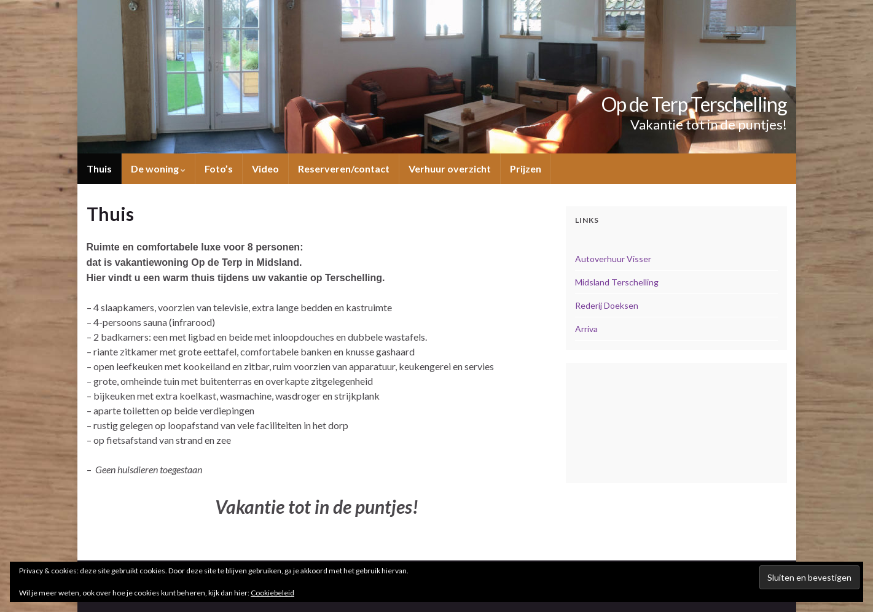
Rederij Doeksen (606, 305)
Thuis (99, 168)
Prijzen (525, 168)
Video (265, 168)
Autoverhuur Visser (613, 259)
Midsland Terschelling (617, 282)
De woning (158, 168)
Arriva (586, 328)
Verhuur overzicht (450, 168)
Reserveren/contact (344, 168)
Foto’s (219, 168)
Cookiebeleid (272, 592)
